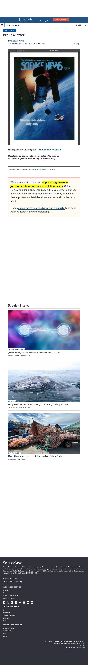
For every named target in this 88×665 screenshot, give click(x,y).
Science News (17, 41)
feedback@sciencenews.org (25, 159)
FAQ (4, 610)
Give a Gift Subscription (10, 595)
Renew (5, 593)
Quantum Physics (16, 349)
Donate (5, 633)
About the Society (8, 628)
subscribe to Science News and (41, 207)
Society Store (7, 631)
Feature (9, 30)
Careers (5, 636)
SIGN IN (79, 25)
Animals (12, 401)
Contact (5, 621)
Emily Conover (14, 355)
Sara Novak (13, 459)
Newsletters (7, 613)
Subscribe (6, 590)
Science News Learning (12, 582)
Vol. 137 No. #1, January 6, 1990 (34, 44)
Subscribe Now (61, 19)
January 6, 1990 (36, 169)
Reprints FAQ (48, 159)
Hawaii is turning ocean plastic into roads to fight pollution (35, 456)
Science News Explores (12, 578)
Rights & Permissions (10, 615)
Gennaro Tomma (15, 407)
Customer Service (8, 598)
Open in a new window (49, 150)
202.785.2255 (81, 645)
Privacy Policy (81, 647)
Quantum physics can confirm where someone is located (34, 353)
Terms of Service (70, 647)
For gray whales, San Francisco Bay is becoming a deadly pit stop (38, 405)
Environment (14, 453)
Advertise (6, 618)
